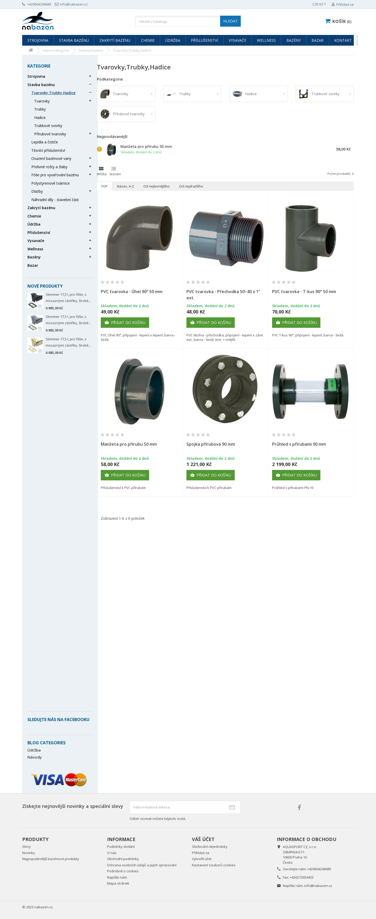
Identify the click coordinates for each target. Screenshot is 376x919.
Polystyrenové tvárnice (50, 183)
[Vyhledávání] (187, 21)
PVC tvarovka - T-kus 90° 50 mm (304, 291)
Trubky (40, 109)
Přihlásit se (200, 852)
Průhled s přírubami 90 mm (299, 444)
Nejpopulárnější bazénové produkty (50, 858)
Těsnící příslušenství (48, 150)
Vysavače (237, 40)
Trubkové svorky (48, 125)
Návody (34, 757)
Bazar (318, 40)
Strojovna (37, 40)
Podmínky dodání (121, 846)
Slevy (26, 846)
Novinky (28, 852)
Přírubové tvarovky (50, 133)
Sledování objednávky (209, 846)
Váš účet (203, 839)
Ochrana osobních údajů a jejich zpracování (142, 865)
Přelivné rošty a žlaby (49, 166)
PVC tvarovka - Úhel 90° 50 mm (131, 291)
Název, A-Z (125, 186)
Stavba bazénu (74, 40)
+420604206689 (319, 869)
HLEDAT (230, 21)
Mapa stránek (118, 883)
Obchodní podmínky (123, 858)
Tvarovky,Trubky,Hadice (53, 92)
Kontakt (343, 40)
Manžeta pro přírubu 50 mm (146, 146)
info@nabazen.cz (318, 885)
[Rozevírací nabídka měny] (319, 4)
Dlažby (37, 191)
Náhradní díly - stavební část (55, 199)
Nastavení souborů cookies (214, 865)
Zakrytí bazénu (114, 40)
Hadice (40, 117)
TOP (104, 186)
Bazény (293, 40)
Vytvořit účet (202, 858)
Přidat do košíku (124, 322)
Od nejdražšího (191, 186)
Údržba (172, 40)
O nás (111, 852)
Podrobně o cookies (123, 871)
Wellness (266, 40)
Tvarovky (42, 101)
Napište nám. (117, 877)
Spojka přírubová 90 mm (210, 444)
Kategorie (38, 66)
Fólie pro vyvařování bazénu (55, 174)
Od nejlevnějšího (156, 186)
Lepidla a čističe (44, 142)
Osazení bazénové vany (51, 158)
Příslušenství (204, 40)
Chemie (148, 40)
